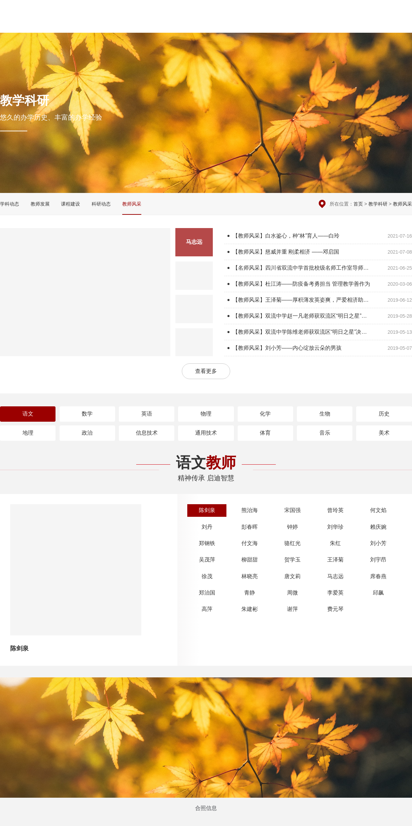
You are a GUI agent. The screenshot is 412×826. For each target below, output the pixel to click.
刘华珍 (335, 527)
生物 (324, 414)
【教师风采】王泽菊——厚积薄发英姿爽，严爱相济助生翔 (318, 300)
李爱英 (335, 593)
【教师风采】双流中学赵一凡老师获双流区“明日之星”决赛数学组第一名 (318, 316)
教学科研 (255, 24)
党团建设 (285, 24)
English (403, 24)
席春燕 (378, 576)
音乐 (324, 433)
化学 (265, 414)
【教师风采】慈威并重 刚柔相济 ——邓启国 (318, 252)
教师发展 (40, 204)
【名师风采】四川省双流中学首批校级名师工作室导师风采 (318, 268)
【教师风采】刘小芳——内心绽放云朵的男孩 (318, 348)
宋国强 (292, 510)
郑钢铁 (207, 543)
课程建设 (70, 204)
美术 (384, 433)
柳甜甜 (249, 559)
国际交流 (345, 24)
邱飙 (378, 593)
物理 (206, 414)
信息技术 (147, 433)
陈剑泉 (207, 510)
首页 (358, 204)
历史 (384, 414)
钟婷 (292, 527)
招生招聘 (375, 24)
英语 (146, 414)
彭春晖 (249, 527)
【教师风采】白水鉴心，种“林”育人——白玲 (318, 236)
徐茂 (207, 576)
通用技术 (206, 433)
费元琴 (335, 609)
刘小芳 (378, 543)
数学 (87, 414)
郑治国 (207, 593)
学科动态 (9, 204)
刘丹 (207, 527)
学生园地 (315, 24)
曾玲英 (335, 510)
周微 (292, 593)
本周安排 (342, 10)
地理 (27, 433)
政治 (87, 433)
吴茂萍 (207, 559)
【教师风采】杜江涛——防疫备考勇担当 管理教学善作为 (318, 284)
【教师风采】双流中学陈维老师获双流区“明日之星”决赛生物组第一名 (318, 332)
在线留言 (368, 10)
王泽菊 (335, 559)
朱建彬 (249, 609)
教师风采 (131, 204)
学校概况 (165, 24)
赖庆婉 (378, 527)
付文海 (249, 543)
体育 (265, 433)
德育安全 (225, 24)
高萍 (207, 609)
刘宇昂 (378, 559)
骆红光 (292, 543)
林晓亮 (249, 576)
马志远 (335, 576)
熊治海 (249, 510)
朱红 (335, 543)
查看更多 (206, 371)
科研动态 (101, 204)
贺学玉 (292, 559)
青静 (249, 593)
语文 (27, 414)
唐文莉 (292, 576)
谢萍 (292, 609)
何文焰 (378, 510)
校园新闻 (195, 24)
